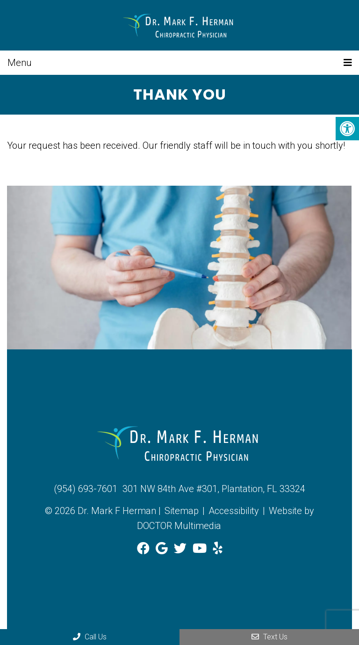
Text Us (269, 636)
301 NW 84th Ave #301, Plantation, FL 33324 (213, 488)
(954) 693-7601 (85, 488)
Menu (19, 62)
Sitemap (182, 510)
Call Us (90, 636)
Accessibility (233, 510)
